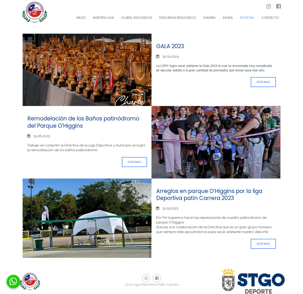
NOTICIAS (247, 17)
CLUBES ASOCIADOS (136, 17)
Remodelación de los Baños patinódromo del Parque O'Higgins (83, 122)
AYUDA (228, 17)
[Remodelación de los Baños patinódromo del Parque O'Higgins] (216, 142)
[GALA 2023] (87, 70)
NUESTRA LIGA (103, 17)
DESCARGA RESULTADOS (177, 17)
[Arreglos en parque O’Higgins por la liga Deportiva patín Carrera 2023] (87, 218)
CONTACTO (270, 17)
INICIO (81, 17)
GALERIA (209, 17)
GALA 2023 (170, 46)
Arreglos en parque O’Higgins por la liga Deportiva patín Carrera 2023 (209, 194)
